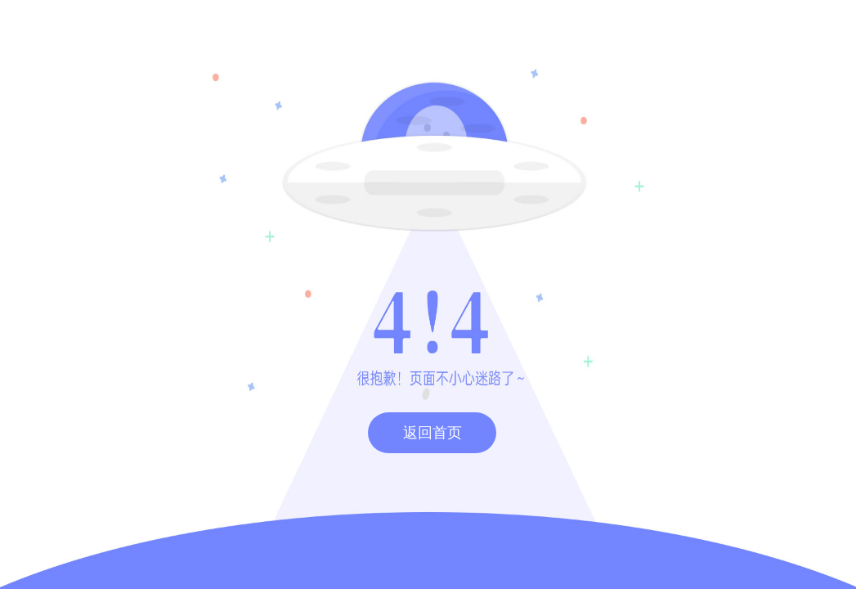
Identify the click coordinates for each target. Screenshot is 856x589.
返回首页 (432, 433)
